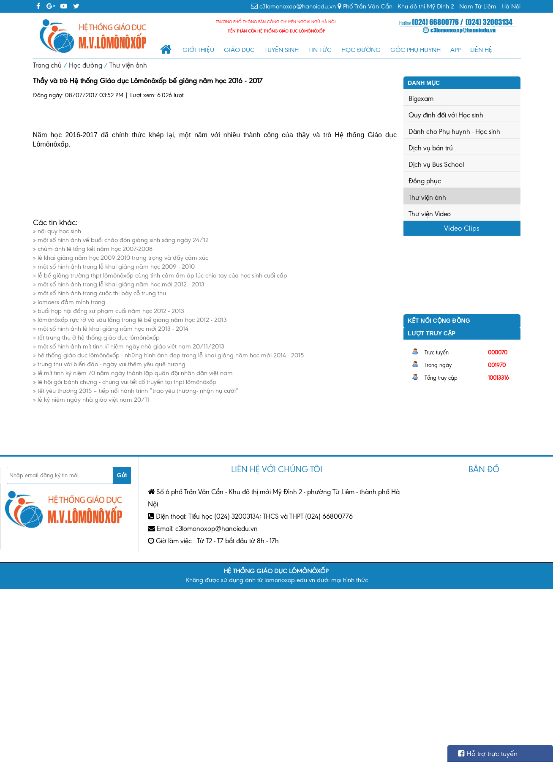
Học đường (361, 50)
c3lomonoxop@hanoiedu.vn (297, 6)
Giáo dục (239, 50)
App (455, 50)
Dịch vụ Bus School (436, 165)
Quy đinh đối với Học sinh (446, 115)
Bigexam (421, 99)
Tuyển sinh (281, 50)
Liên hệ (481, 50)
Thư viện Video (430, 214)
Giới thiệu (198, 50)
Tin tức (320, 50)
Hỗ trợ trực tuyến (488, 753)
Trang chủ (47, 65)
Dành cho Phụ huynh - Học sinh (454, 132)
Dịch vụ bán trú (431, 148)
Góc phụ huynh (415, 50)
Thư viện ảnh (128, 65)
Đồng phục (425, 181)
